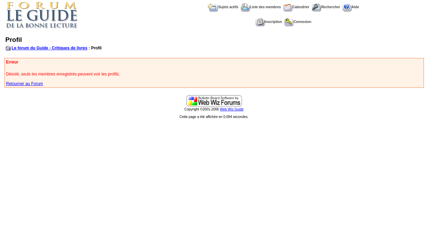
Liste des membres (261, 7)
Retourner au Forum (24, 83)
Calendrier (296, 7)
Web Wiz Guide (231, 109)
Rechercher (326, 7)
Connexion (297, 22)
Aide (350, 7)
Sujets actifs (222, 7)
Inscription (268, 22)
